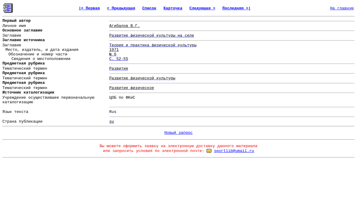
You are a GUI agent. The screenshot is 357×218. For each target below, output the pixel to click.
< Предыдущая (121, 8)
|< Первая (89, 8)
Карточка (172, 8)
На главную (342, 8)
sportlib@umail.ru (234, 151)
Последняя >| (236, 8)
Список (149, 8)
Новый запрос (178, 132)
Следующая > (202, 8)
